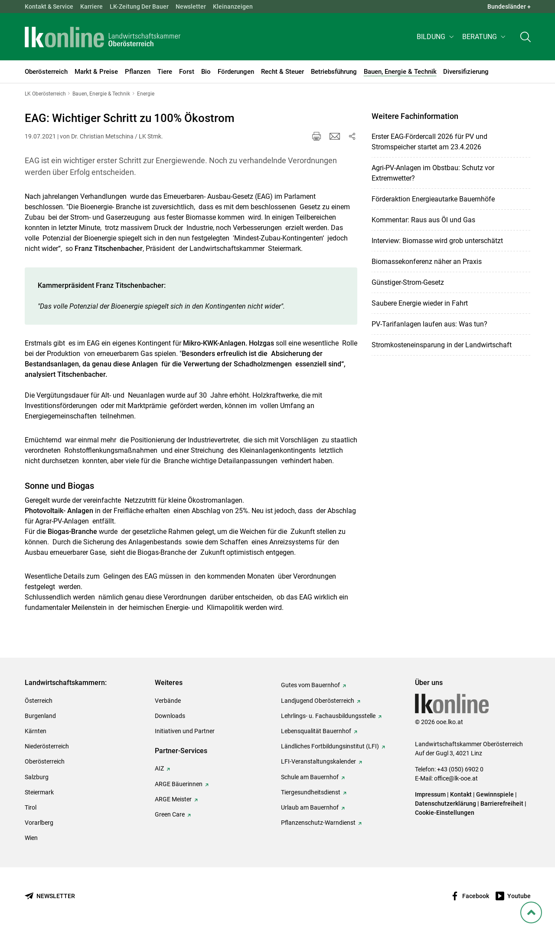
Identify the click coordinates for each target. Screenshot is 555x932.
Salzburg (37, 777)
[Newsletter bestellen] (50, 896)
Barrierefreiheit (501, 803)
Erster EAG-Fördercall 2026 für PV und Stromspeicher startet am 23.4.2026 (429, 141)
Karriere (91, 6)
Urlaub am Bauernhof (310, 807)
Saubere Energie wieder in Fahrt (420, 303)
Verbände (168, 700)
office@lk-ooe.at (456, 778)
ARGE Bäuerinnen (178, 784)
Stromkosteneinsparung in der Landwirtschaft (442, 345)
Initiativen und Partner (185, 731)
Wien (31, 837)
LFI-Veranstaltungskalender (318, 761)
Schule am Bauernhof (310, 777)
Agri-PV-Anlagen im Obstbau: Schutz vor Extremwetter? (433, 173)
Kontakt (461, 794)
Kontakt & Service (49, 6)
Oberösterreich (45, 761)
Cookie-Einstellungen (444, 812)
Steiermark (39, 792)
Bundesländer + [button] (509, 6)
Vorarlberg (39, 822)
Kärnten (35, 731)
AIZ (159, 768)
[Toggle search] (525, 37)
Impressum (430, 794)
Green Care (170, 814)
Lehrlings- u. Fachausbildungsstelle (328, 715)
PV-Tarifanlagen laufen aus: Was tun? (429, 324)
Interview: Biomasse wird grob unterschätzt (437, 241)
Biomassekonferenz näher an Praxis (427, 261)
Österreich (38, 700)
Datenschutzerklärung (445, 803)
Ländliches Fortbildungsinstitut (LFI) (330, 746)
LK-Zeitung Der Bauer (139, 6)
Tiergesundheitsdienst (310, 792)
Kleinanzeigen (233, 6)
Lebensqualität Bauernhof (316, 731)
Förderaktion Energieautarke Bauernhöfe (433, 199)
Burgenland (40, 715)
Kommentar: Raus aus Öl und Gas (423, 220)
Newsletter (191, 6)
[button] (436, 38)
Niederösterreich (47, 746)
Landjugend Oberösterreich (317, 700)
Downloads (170, 715)
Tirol (30, 807)
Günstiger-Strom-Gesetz (408, 282)
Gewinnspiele (495, 794)
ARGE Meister (173, 799)
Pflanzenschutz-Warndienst (318, 822)
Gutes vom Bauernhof (310, 685)
